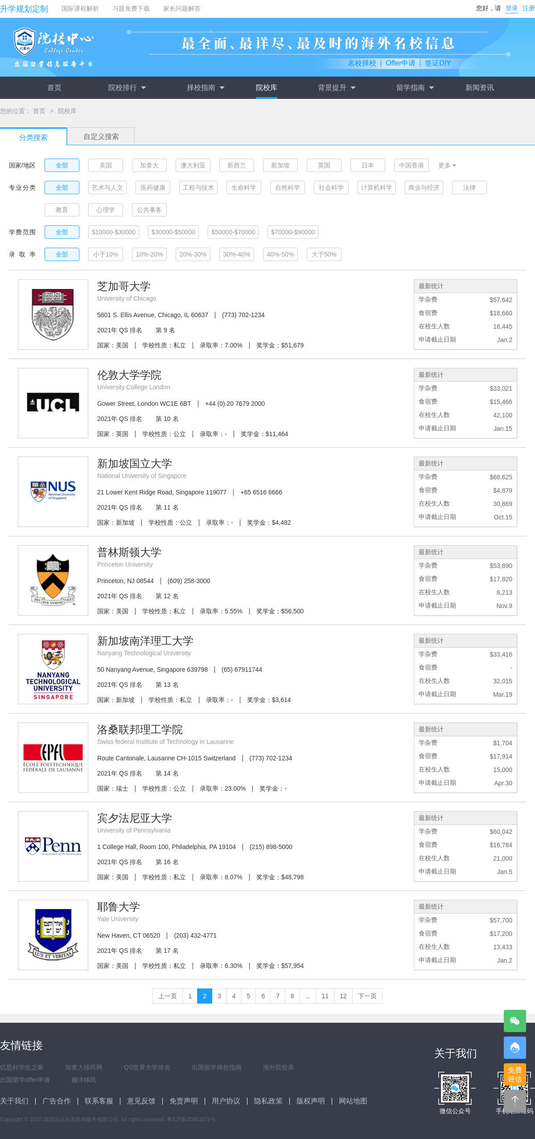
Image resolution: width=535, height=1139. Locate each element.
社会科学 (331, 187)
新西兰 (236, 165)
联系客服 (99, 1101)
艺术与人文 (107, 187)
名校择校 (362, 63)
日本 (368, 165)
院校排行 (127, 88)
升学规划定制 (24, 8)
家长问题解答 (182, 8)
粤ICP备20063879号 (191, 1119)
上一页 (167, 996)
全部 (62, 165)
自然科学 (287, 187)
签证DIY (438, 63)
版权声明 (310, 1101)
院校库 (266, 87)
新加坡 (280, 165)
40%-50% (280, 254)
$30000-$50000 (173, 232)
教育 (62, 209)
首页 (54, 87)
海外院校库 (278, 1067)
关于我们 (14, 1101)
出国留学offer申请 (25, 1079)
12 (343, 996)
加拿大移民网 (84, 1067)
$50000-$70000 (233, 232)
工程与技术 (198, 187)
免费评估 (515, 1074)
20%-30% (193, 254)
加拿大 (149, 165)
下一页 (367, 996)
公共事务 (149, 209)
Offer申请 (401, 63)
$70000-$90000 (293, 232)
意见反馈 (141, 1101)
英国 (324, 165)
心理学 (105, 209)
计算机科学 (376, 187)
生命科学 (243, 187)
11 (325, 996)
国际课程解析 (80, 8)
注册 (529, 8)
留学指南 (415, 88)
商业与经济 (424, 187)
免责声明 (183, 1101)
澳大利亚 (193, 165)
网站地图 (353, 1101)
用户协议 (226, 1101)
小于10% (105, 254)
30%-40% (237, 254)
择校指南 (205, 88)
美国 (105, 165)
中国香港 (411, 165)
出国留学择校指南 (217, 1067)
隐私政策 (268, 1101)
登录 (512, 8)
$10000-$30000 (114, 232)
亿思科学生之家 (22, 1067)
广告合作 (56, 1101)
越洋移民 (83, 1079)
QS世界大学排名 (147, 1067)
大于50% (324, 254)
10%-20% (149, 254)
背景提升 (336, 88)
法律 (469, 187)
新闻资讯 (479, 87)
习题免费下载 (131, 8)
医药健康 (152, 187)
